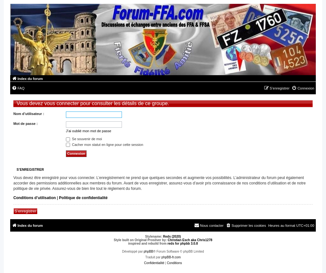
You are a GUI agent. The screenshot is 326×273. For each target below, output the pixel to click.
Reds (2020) (172, 236)
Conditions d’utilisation (34, 198)
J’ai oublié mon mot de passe (88, 131)
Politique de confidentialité (83, 198)
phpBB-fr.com (171, 257)
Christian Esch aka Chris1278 (190, 240)
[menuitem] (18, 88)
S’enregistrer (25, 211)
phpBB (148, 251)
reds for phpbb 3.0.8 (182, 243)
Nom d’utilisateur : (28, 114)
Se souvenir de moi (84, 139)
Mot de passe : (25, 124)
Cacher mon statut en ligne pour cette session (104, 145)
